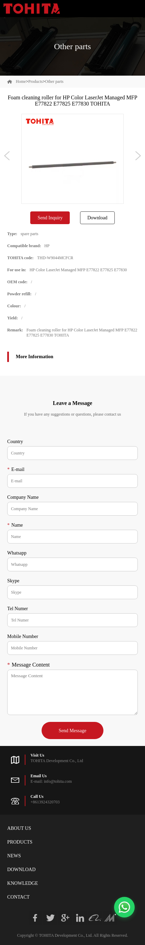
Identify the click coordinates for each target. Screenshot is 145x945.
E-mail (15, 469)
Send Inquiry (50, 217)
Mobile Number (22, 636)
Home (21, 81)
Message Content (28, 665)
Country (15, 441)
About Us (19, 828)
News (14, 855)
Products (35, 81)
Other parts (54, 81)
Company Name (22, 497)
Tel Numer (17, 608)
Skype (13, 580)
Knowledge (22, 883)
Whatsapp (16, 553)
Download (97, 217)
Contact (18, 897)
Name (15, 525)
